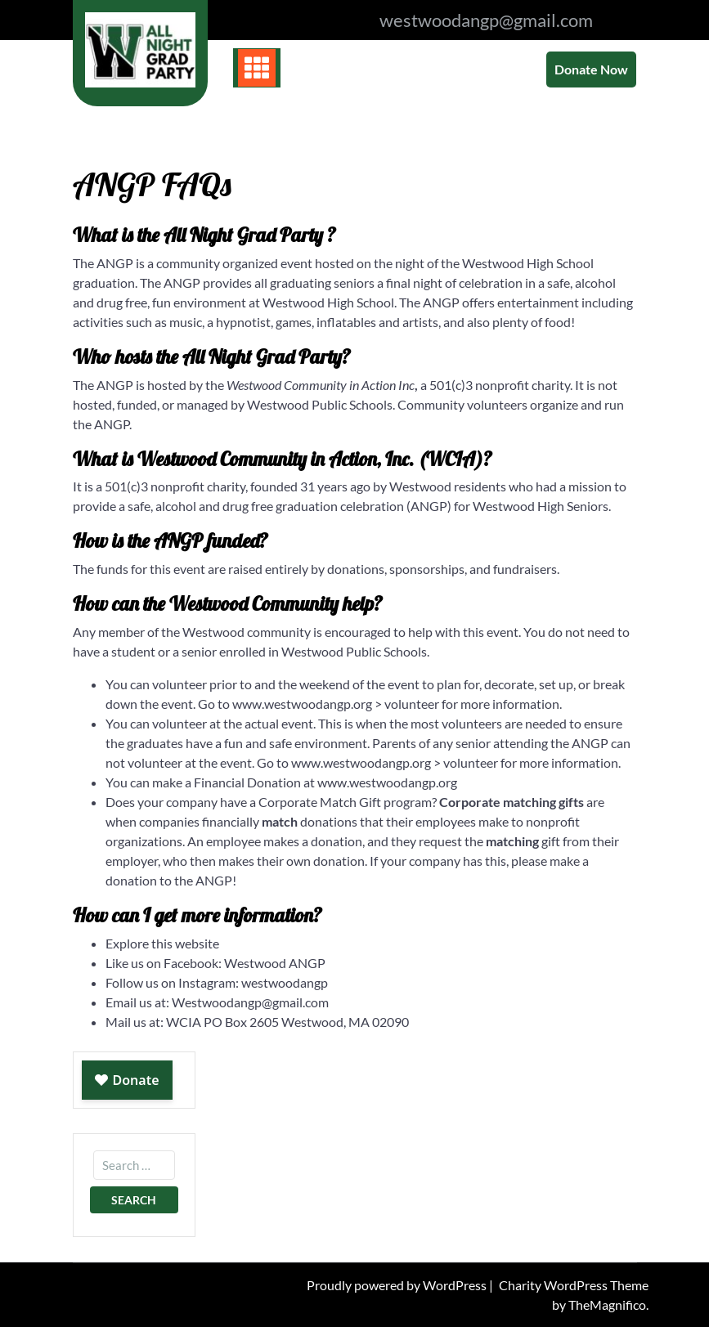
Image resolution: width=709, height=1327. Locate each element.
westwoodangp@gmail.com (486, 20)
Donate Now (591, 69)
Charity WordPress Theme (573, 1285)
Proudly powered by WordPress (398, 1285)
